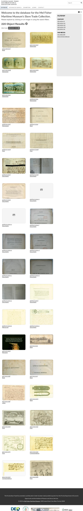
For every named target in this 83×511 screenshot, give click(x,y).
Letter (4, 403)
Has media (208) (61, 34)
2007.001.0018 (6, 401)
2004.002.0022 (34, 426)
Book (3, 50)
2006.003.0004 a (7, 300)
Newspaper (33, 100)
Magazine (5, 352)
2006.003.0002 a (34, 326)
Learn (34, 7)
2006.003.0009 (6, 149)
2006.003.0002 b (7, 326)
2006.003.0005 (6, 200)
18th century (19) (61, 23)
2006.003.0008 (34, 149)
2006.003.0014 (34, 124)
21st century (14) (61, 29)
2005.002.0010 (6, 95)
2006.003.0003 (34, 300)
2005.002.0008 (6, 70)
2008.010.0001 (34, 99)
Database (4, 7)
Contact (41, 7)
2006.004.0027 (6, 124)
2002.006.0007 (6, 49)
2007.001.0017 (34, 376)
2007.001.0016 (6, 376)
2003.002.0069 (34, 477)
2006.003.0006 (34, 174)
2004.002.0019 (6, 477)
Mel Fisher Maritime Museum (32, 501)
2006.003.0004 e (7, 250)
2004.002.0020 (34, 452)
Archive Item (14, 28)
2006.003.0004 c (7, 275)
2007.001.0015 (34, 346)
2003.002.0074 (6, 452)
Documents (5, 176)
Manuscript (5, 327)
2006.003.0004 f (34, 225)
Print (3, 151)
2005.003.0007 (6, 351)
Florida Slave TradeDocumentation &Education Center (10, 2)
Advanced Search (15, 7)
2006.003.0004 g (7, 224)
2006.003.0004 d (35, 250)
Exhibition (26, 7)
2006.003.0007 (6, 174)
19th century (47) (61, 25)
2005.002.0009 (34, 70)
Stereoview (33, 46)
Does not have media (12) (63, 36)
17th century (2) (61, 21)
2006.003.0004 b (35, 275)
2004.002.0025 (6, 426)
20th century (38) (61, 27)
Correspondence (34, 453)
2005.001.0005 (34, 399)
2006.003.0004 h (34, 199)
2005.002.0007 (34, 45)
